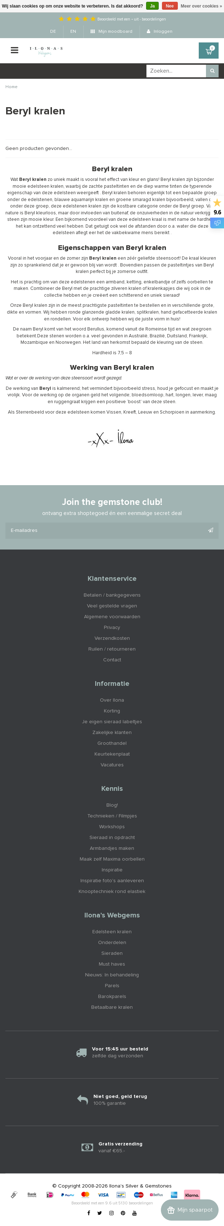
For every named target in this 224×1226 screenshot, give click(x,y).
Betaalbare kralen (112, 1007)
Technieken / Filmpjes (112, 816)
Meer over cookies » (201, 6)
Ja (152, 6)
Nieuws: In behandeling (112, 974)
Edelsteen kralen (112, 931)
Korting (112, 711)
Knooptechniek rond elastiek (112, 891)
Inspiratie (112, 869)
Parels (112, 985)
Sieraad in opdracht (112, 837)
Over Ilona (112, 700)
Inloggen (159, 31)
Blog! (112, 805)
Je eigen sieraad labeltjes (112, 721)
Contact (112, 659)
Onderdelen (112, 942)
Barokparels (112, 996)
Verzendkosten (112, 638)
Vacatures (112, 764)
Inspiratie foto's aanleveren (112, 880)
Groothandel (112, 743)
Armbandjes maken (112, 848)
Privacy (112, 627)
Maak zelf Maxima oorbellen (112, 859)
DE (53, 31)
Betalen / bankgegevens (112, 595)
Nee (170, 6)
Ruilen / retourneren (112, 649)
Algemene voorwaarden (112, 616)
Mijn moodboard (111, 31)
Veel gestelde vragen (112, 606)
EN (73, 31)
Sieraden (112, 953)
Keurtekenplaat (112, 754)
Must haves (112, 964)
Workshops (112, 826)
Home (11, 87)
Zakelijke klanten (112, 732)
